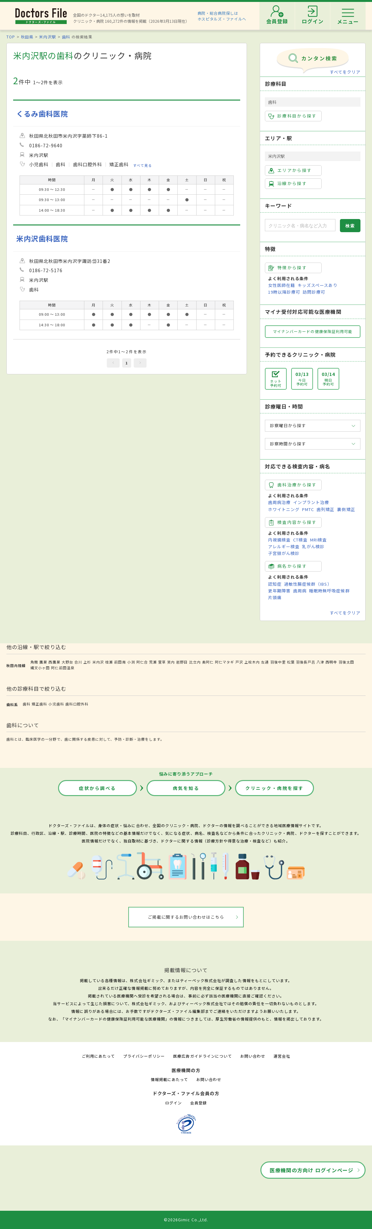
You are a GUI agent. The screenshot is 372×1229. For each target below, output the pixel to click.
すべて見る (142, 165)
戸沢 (239, 661)
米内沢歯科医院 (42, 238)
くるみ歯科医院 (42, 113)
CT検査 (300, 540)
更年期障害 (279, 591)
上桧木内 (252, 661)
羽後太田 (346, 661)
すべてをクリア (345, 72)
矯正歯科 (39, 703)
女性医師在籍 (281, 285)
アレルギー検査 (284, 546)
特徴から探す (287, 268)
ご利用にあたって (98, 1056)
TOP (10, 36)
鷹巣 (43, 661)
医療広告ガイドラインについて (202, 1056)
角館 (34, 661)
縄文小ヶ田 (40, 667)
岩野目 (182, 661)
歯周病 (300, 591)
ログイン (173, 1102)
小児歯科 (56, 703)
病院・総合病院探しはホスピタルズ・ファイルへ (222, 15)
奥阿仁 (208, 661)
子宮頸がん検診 (284, 553)
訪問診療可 (314, 292)
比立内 (195, 661)
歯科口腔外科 (77, 703)
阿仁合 (142, 661)
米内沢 (98, 661)
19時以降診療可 (284, 292)
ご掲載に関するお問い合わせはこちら (186, 917)
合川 (78, 661)
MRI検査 (318, 540)
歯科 (66, 36)
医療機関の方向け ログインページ (311, 1170)
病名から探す (287, 566)
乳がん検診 (313, 546)
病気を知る (186, 788)
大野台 (67, 661)
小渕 (131, 661)
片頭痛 (275, 597)
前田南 (120, 661)
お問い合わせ (252, 1056)
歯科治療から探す (292, 485)
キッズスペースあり (317, 285)
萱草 (162, 661)
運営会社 (282, 1056)
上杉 (87, 661)
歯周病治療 (279, 502)
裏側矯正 (346, 509)
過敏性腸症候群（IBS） (308, 584)
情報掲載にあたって (169, 1079)
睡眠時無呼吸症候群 (329, 591)
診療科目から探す (292, 116)
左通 (265, 661)
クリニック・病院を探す (274, 788)
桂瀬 (109, 661)
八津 (320, 661)
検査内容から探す (292, 522)
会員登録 (198, 1102)
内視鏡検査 (279, 540)
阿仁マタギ (224, 661)
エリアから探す (290, 170)
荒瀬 (153, 661)
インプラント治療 (311, 502)
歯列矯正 (325, 509)
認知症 (275, 584)
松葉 (291, 661)
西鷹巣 (54, 661)
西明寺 (331, 661)
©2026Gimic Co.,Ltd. (186, 1219)
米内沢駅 (47, 36)
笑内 (171, 661)
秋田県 (27, 36)
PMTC (308, 509)
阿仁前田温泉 (62, 667)
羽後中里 (278, 661)
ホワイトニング (284, 509)
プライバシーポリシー (144, 1056)
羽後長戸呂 (305, 661)
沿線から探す (287, 183)
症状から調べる (97, 788)
